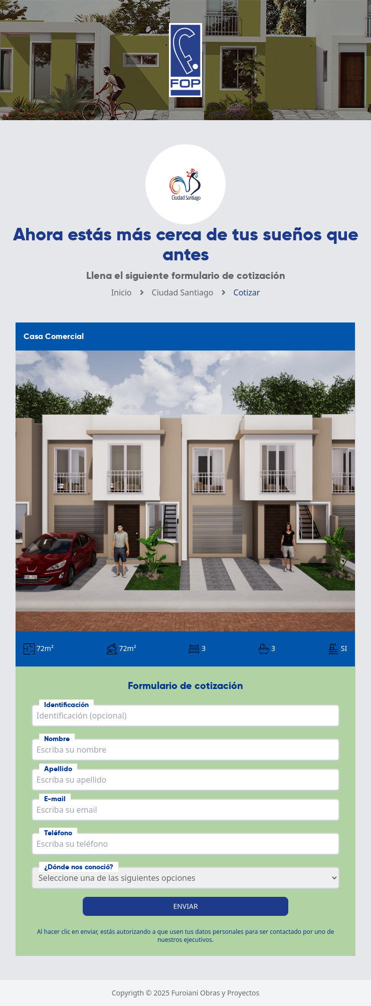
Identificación (66, 704)
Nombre (57, 738)
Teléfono (58, 832)
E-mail (55, 798)
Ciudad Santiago (183, 292)
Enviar (185, 906)
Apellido (58, 768)
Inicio (121, 292)
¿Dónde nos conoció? (78, 866)
